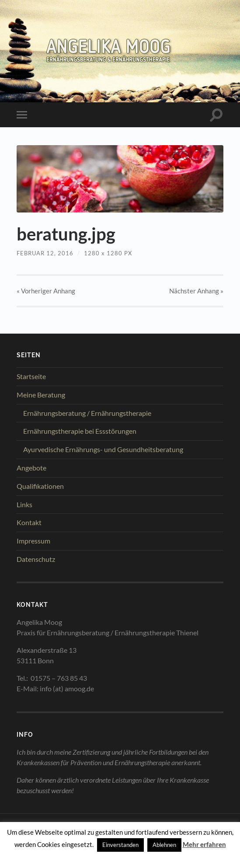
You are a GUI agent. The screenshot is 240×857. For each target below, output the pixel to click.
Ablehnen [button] (164, 844)
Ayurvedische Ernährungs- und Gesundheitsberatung (103, 449)
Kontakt (29, 522)
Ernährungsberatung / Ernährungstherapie (87, 413)
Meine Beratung (41, 394)
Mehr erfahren (204, 844)
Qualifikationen (40, 486)
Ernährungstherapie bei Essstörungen (79, 431)
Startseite (31, 376)
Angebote (31, 467)
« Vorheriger (46, 291)
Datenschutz (36, 559)
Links (24, 504)
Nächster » (196, 291)
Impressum (33, 540)
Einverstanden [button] (120, 844)
